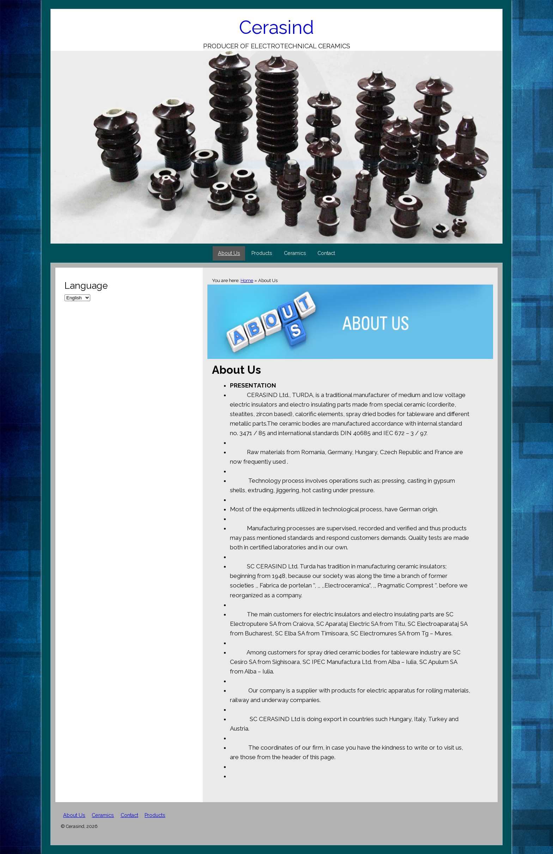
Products (261, 253)
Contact (326, 253)
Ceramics (295, 253)
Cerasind (276, 27)
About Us (229, 253)
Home (247, 280)
